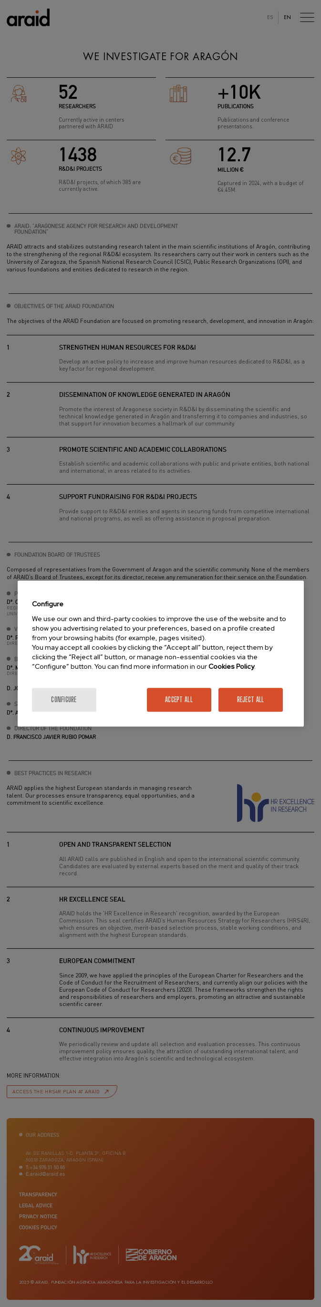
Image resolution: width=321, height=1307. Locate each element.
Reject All (250, 699)
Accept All (179, 699)
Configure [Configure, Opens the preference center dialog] (64, 699)
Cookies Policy (231, 666)
